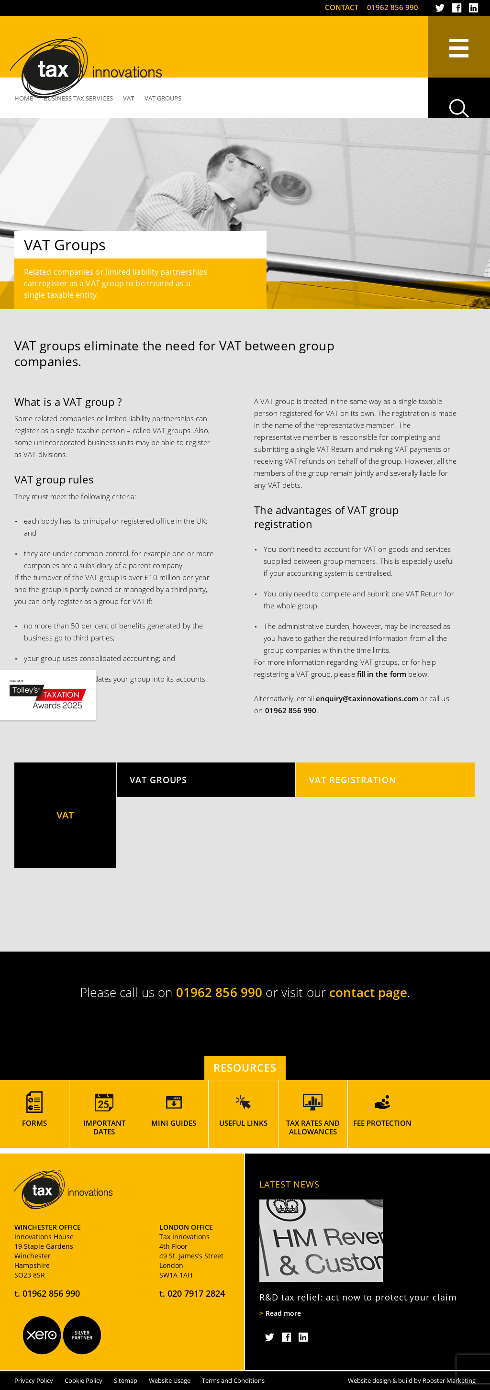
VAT (65, 814)
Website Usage (169, 1380)
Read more (283, 1313)
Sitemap (125, 1380)
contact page (368, 992)
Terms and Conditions (233, 1380)
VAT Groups (158, 779)
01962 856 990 (392, 7)
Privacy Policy (33, 1380)
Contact (341, 7)
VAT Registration (352, 779)
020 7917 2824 (196, 1293)
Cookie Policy (83, 1380)
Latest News (289, 1184)
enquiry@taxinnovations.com (367, 698)
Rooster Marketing (449, 1380)
